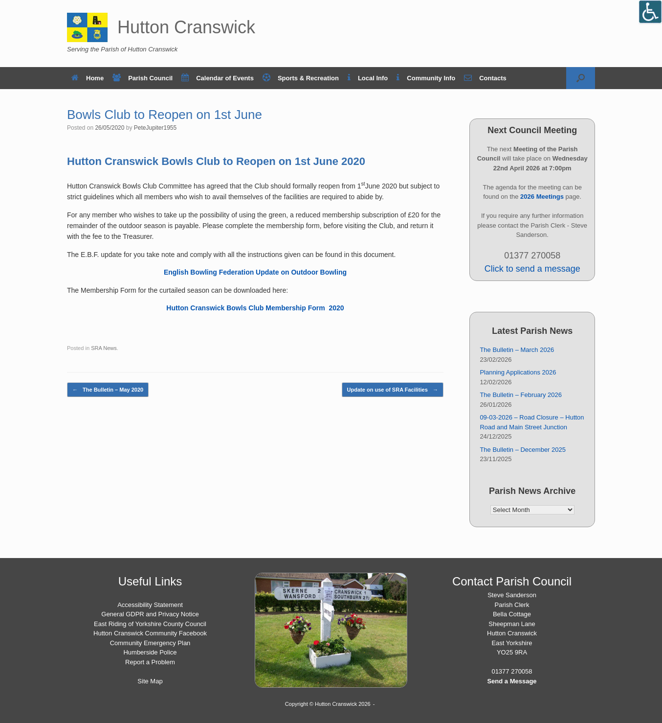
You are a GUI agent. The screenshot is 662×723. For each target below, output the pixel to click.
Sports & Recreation (301, 78)
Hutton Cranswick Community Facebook (150, 633)
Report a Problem (150, 662)
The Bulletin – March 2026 (517, 349)
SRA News (104, 348)
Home (87, 78)
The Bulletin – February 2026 (521, 394)
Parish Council (142, 78)
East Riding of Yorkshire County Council (150, 624)
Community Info (426, 78)
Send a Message (511, 681)
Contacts (485, 78)
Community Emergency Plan (150, 643)
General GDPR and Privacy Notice (150, 614)
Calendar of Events (217, 78)
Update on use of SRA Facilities (392, 390)
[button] (580, 78)
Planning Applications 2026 (518, 372)
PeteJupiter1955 (155, 127)
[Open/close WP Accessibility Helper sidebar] (650, 11)
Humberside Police (150, 652)
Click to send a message (532, 269)
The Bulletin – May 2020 (107, 390)
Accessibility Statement (150, 604)
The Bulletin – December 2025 (523, 449)
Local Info (368, 78)
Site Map (149, 681)
